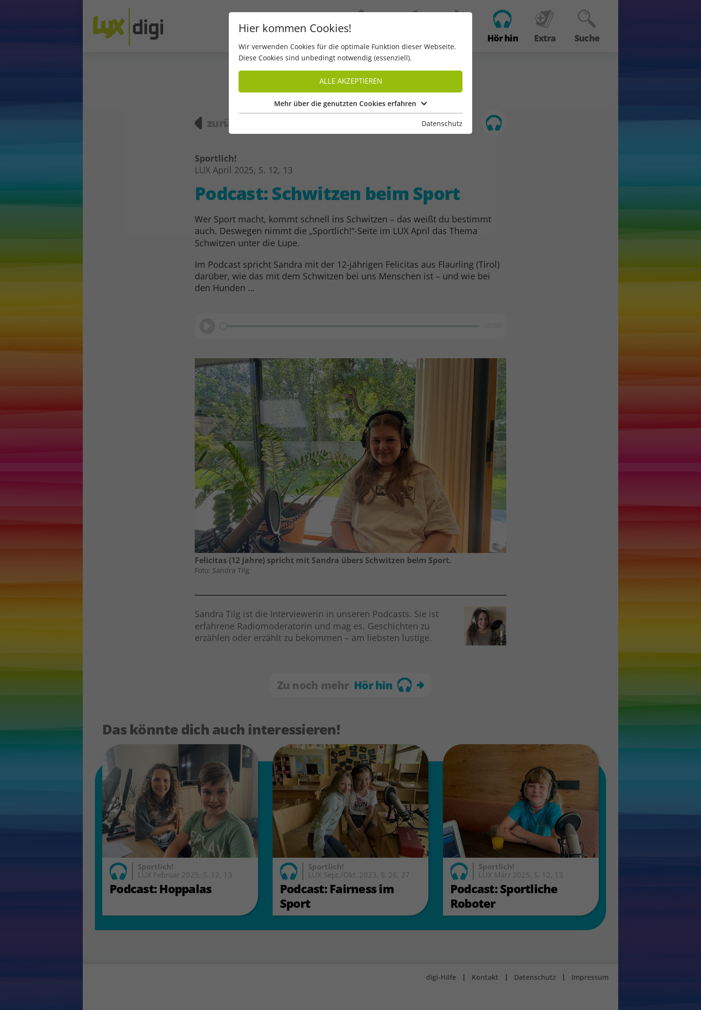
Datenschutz (442, 123)
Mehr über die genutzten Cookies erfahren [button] (350, 103)
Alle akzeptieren (350, 81)
